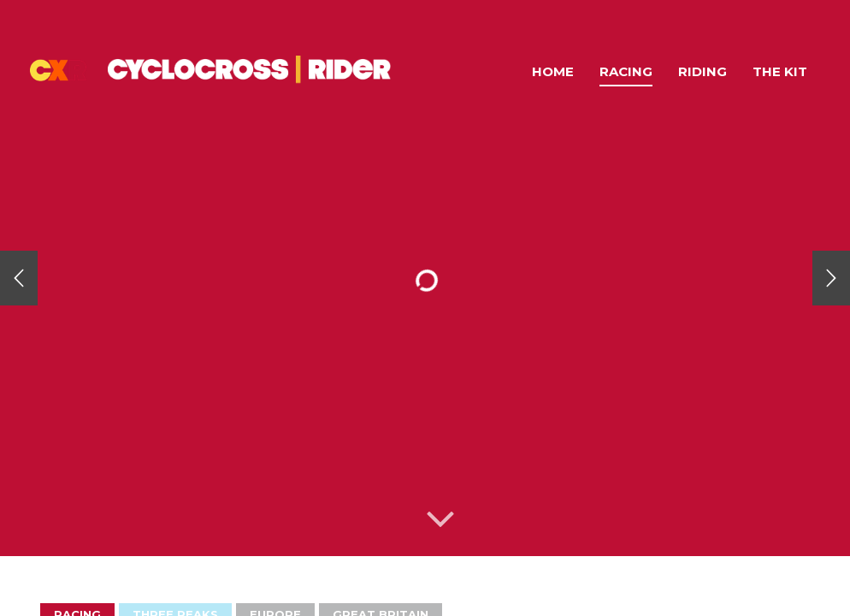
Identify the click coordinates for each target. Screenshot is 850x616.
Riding (702, 71)
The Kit (780, 71)
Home (553, 71)
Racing (625, 71)
